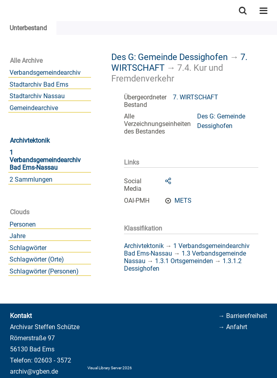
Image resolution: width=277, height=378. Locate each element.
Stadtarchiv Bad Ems (39, 84)
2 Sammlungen (31, 179)
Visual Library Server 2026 (109, 368)
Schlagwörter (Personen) (44, 271)
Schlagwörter (28, 248)
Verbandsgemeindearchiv (45, 72)
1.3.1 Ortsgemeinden (184, 261)
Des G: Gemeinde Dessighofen (169, 57)
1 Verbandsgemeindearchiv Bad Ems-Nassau (45, 160)
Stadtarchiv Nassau (37, 96)
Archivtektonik (30, 140)
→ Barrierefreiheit (242, 316)
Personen (23, 224)
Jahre (17, 236)
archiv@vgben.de (34, 371)
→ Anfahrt (232, 327)
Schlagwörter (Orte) (37, 259)
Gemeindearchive (34, 108)
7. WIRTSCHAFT (195, 97)
